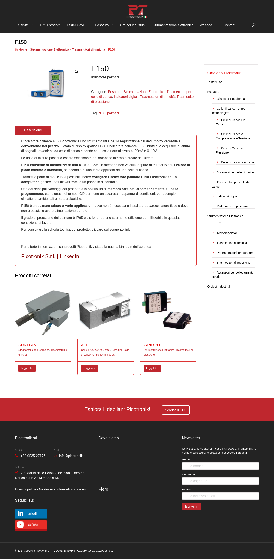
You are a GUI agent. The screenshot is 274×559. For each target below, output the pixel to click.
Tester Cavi (75, 25)
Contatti (229, 25)
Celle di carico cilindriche (237, 162)
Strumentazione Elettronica (49, 49)
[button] (76, 72)
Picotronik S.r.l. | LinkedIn (50, 256)
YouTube (33, 524)
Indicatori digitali (126, 97)
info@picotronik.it (72, 456)
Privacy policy (25, 489)
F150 (27, 239)
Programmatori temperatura (235, 252)
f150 (102, 113)
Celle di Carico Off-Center (95, 349)
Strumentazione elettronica (173, 25)
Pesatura (102, 25)
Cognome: (189, 474)
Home (23, 49)
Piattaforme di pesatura (232, 206)
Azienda (206, 25)
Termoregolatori (227, 233)
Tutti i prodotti (50, 25)
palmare (113, 113)
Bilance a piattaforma (231, 98)
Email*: (186, 489)
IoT (219, 223)
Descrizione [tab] (33, 130)
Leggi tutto (27, 368)
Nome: (186, 459)
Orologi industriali (133, 25)
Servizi (23, 25)
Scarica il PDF (176, 410)
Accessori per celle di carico (235, 172)
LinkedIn (33, 513)
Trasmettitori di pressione (233, 262)
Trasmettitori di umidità (88, 49)
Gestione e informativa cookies (62, 489)
